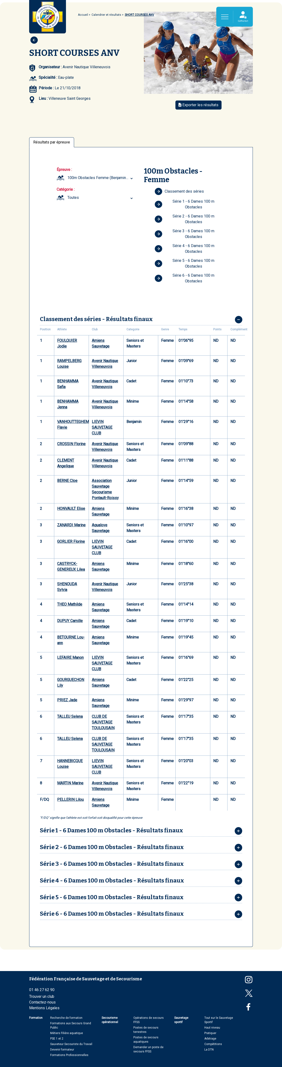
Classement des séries (179, 191)
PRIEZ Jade (67, 700)
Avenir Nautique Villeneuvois (105, 364)
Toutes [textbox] (73, 197)
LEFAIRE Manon (70, 657)
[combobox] (100, 178)
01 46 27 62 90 (41, 990)
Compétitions (213, 1044)
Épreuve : (64, 169)
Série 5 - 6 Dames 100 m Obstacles (184, 263)
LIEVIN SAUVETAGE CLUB (102, 427)
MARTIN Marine (70, 783)
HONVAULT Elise (71, 508)
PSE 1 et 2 (56, 1038)
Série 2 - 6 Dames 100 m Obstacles (184, 219)
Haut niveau (212, 1027)
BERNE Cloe (67, 480)
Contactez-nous (42, 1002)
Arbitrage (210, 1038)
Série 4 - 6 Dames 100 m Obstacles (184, 248)
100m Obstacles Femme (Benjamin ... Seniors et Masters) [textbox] (100, 177)
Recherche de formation (66, 1017)
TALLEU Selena (70, 716)
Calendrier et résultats (106, 14)
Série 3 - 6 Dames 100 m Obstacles (184, 234)
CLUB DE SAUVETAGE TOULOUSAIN (103, 722)
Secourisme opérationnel (110, 1020)
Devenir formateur (62, 1049)
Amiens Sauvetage (100, 343)
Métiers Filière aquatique (66, 1033)
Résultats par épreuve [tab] (51, 142)
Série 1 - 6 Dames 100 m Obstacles (184, 204)
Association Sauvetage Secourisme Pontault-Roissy (105, 489)
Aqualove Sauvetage (100, 528)
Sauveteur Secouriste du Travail (71, 1044)
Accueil (83, 14)
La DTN (209, 1049)
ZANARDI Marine (71, 525)
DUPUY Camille (70, 620)
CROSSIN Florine (71, 444)
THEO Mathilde (69, 604)
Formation (36, 1017)
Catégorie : (66, 189)
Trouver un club (41, 996)
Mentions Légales (44, 1008)
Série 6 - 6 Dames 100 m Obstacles (184, 278)
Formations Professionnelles (69, 1055)
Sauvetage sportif (181, 1020)
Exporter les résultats (198, 105)
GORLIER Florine (71, 541)
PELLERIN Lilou (70, 799)
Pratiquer (210, 1033)
